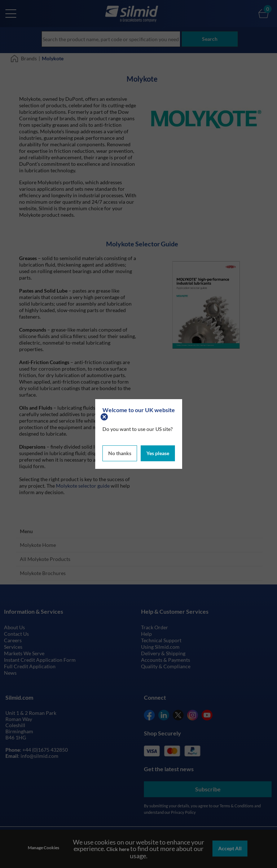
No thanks (119, 453)
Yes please (157, 453)
